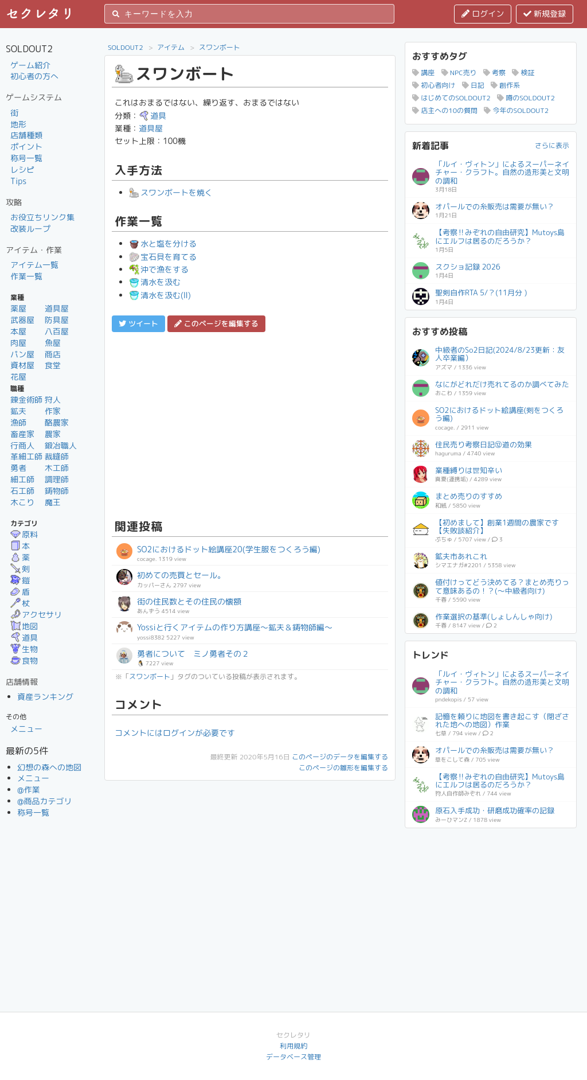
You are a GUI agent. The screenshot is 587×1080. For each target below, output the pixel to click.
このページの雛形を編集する (343, 768)
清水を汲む (155, 281)
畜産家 (22, 433)
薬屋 (18, 308)
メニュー (26, 728)
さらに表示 (552, 145)
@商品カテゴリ (44, 801)
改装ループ (30, 228)
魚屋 (53, 342)
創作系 (505, 85)
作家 (53, 411)
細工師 (22, 479)
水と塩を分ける (163, 243)
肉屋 (18, 342)
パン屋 (22, 354)
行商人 (22, 445)
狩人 (53, 399)
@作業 (28, 789)
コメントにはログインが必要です (175, 732)
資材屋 (22, 365)
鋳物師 (57, 490)
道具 (24, 637)
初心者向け (433, 85)
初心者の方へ (34, 76)
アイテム (171, 47)
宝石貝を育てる (163, 256)
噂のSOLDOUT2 (526, 98)
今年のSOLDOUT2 (516, 110)
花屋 (18, 376)
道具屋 (57, 308)
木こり (22, 502)
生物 (24, 649)
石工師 (22, 490)
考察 (494, 72)
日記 (473, 85)
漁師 (18, 422)
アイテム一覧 (34, 264)
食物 (24, 660)
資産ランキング (45, 696)
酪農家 (57, 422)
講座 (423, 72)
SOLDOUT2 (125, 47)
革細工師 (26, 456)
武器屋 (22, 319)
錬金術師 (26, 399)
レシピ (22, 169)
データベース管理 (293, 1057)
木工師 (57, 467)
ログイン (482, 13)
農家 (53, 433)
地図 (24, 626)
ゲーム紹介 (30, 65)
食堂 (53, 365)
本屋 (18, 331)
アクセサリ (36, 614)
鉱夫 (18, 411)
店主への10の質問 (445, 110)
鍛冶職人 (61, 445)
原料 (24, 534)
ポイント (26, 146)
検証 (523, 72)
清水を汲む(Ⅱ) (160, 295)
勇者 (18, 467)
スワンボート (219, 47)
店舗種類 (26, 135)
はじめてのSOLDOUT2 (451, 98)
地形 (18, 124)
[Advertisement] (250, 424)
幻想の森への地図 (49, 767)
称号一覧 (26, 158)
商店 (53, 354)
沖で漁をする (159, 269)
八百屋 (57, 331)
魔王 (53, 502)
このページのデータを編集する (340, 757)
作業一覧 (26, 276)
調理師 (57, 479)
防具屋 (57, 319)
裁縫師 (57, 456)
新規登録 (544, 13)
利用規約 (293, 1046)
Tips (18, 181)
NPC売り (459, 72)
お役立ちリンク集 (42, 217)
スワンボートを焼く (171, 192)
